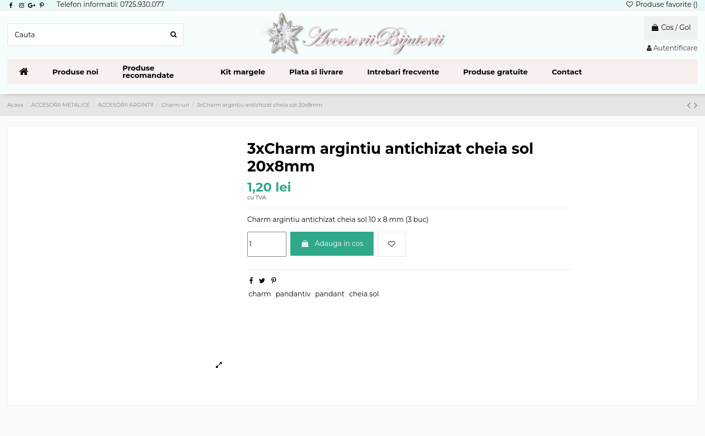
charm (260, 294)
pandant (330, 294)
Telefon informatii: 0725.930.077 (110, 4)
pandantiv (293, 294)
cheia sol (364, 294)
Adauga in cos (332, 243)
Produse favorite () (661, 4)
